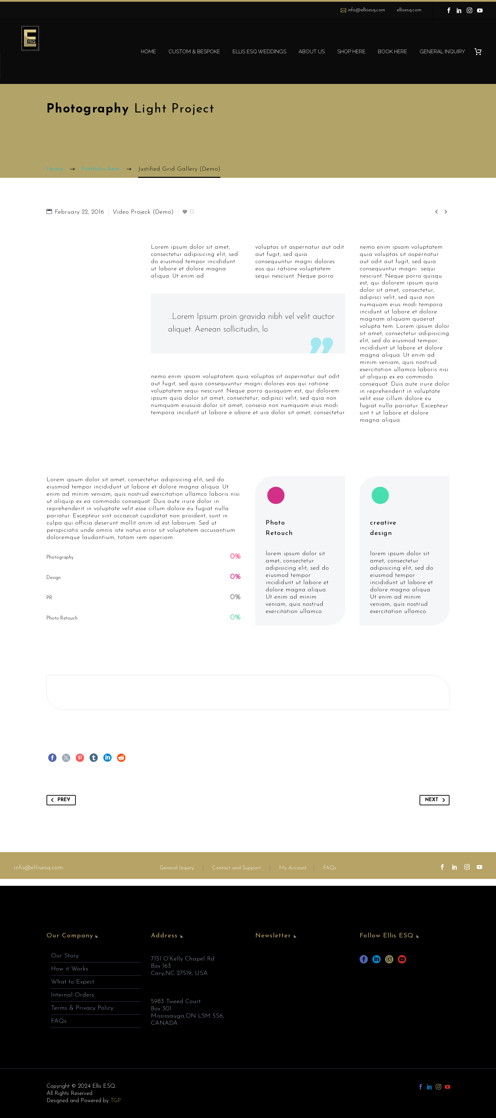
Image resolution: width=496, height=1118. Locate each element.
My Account (293, 868)
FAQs (329, 868)
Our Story (65, 956)
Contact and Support (235, 868)
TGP (116, 1101)
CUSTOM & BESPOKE (194, 52)
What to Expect (72, 982)
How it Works (69, 969)
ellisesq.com (409, 10)
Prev (59, 800)
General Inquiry (177, 868)
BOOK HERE (392, 52)
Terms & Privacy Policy (82, 1008)
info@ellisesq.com (366, 10)
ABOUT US (312, 52)
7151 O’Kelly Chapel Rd (183, 959)
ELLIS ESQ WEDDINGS (259, 52)
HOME (148, 52)
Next (436, 800)
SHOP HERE (351, 52)
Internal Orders (72, 995)
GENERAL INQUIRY (442, 52)
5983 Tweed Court (176, 1001)
